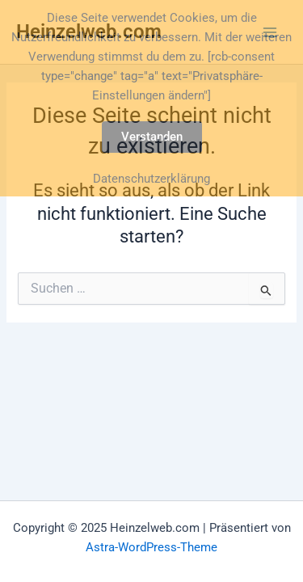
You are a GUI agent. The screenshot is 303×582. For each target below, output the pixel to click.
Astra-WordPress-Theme (151, 547)
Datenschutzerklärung (151, 178)
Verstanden (152, 136)
